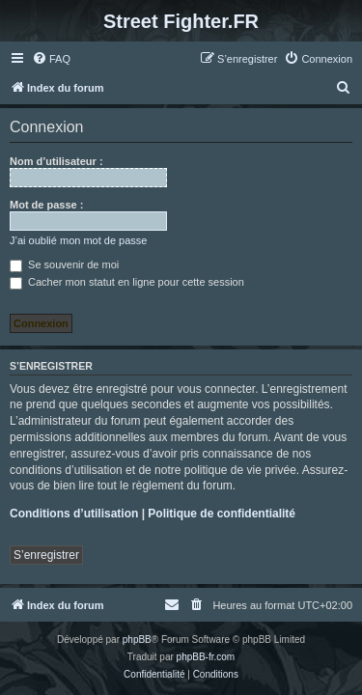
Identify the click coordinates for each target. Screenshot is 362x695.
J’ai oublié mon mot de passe (78, 240)
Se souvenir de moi (64, 264)
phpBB (137, 639)
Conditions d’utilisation (74, 513)
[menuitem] (51, 58)
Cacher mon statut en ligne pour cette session (127, 282)
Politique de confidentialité (221, 513)
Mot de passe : (46, 204)
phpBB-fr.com (206, 657)
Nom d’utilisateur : (56, 161)
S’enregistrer (46, 555)
